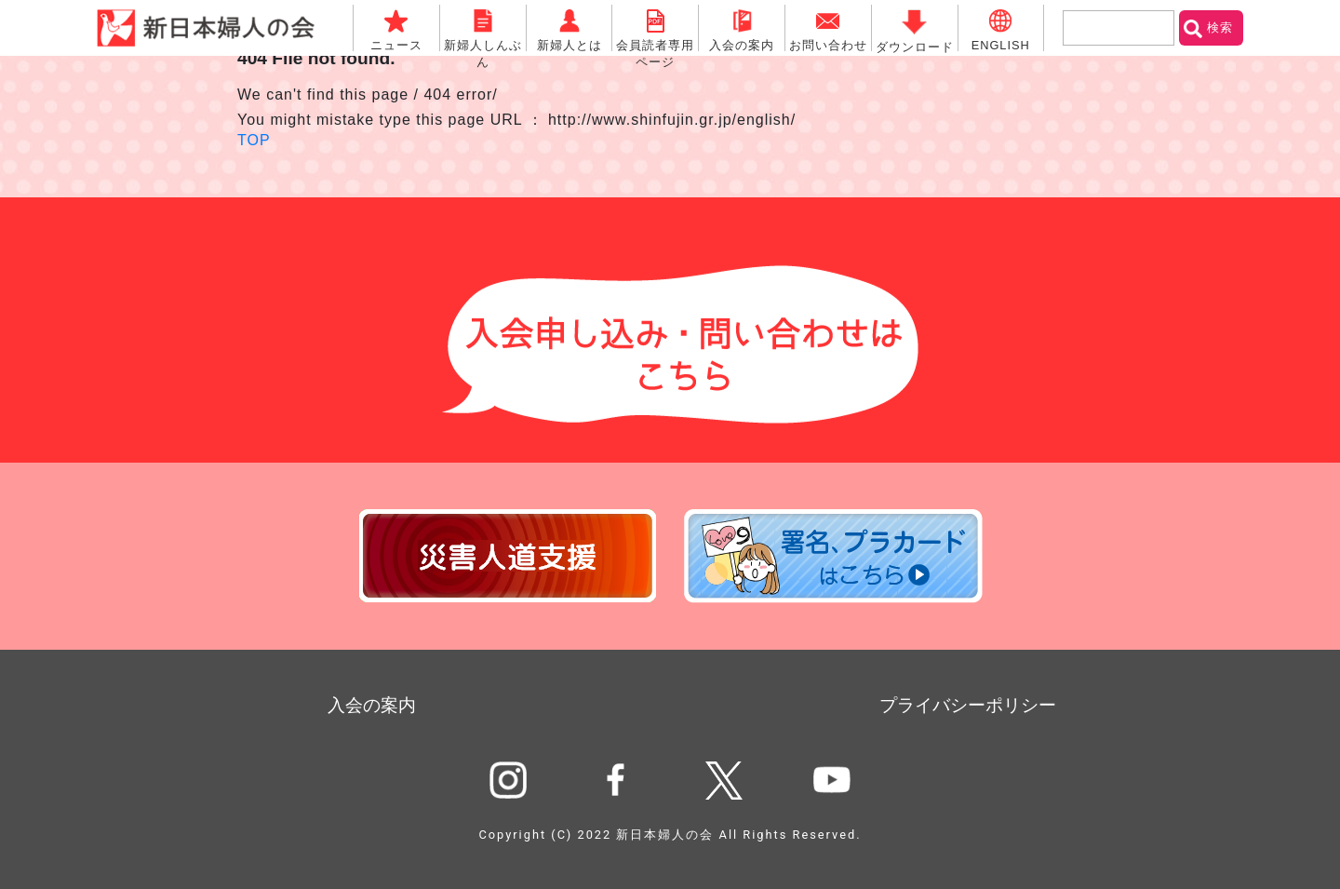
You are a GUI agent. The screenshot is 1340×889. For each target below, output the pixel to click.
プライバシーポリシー (967, 705)
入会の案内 (372, 705)
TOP (254, 140)
